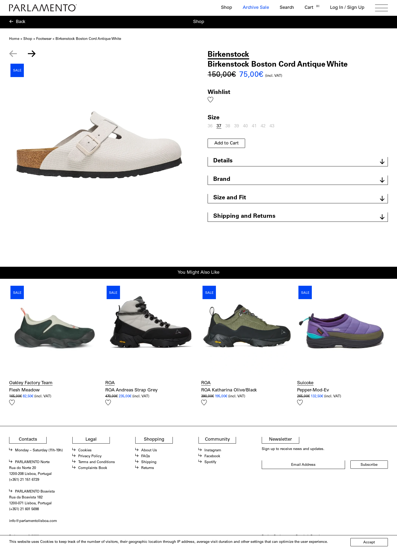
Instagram (212, 450)
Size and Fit (229, 198)
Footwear (43, 39)
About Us (149, 450)
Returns (147, 468)
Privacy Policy (90, 456)
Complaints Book (92, 468)
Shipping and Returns (244, 216)
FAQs (145, 456)
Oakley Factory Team (31, 383)
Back (20, 22)
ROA (110, 383)
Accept (369, 542)
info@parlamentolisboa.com (33, 521)
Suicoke (305, 383)
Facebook (212, 456)
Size (213, 118)
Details (223, 161)
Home (14, 39)
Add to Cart (226, 143)
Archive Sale (256, 8)
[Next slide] (32, 53)
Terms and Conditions (96, 462)
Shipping (148, 462)
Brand (221, 179)
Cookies (85, 450)
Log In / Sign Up (347, 8)
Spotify (210, 462)
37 (218, 126)
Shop (226, 8)
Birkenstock (228, 55)
